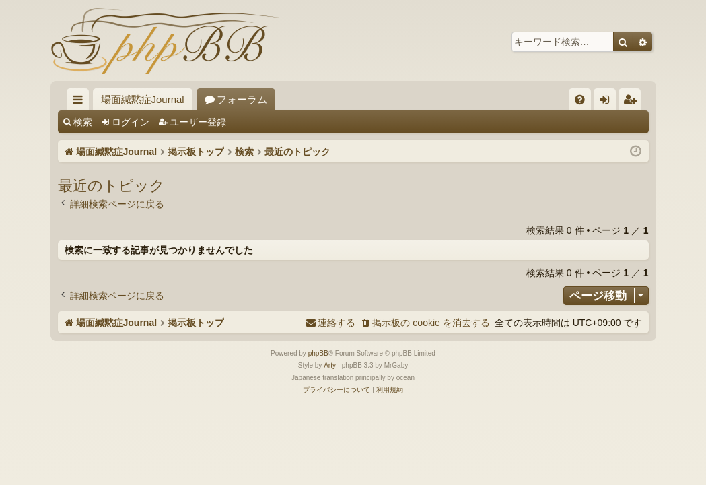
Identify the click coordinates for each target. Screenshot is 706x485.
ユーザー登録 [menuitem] (633, 102)
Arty (330, 365)
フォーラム (242, 99)
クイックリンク (80, 102)
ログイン (130, 122)
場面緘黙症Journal (142, 99)
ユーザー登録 (198, 122)
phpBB (318, 353)
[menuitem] (580, 99)
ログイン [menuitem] (608, 102)
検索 (82, 122)
